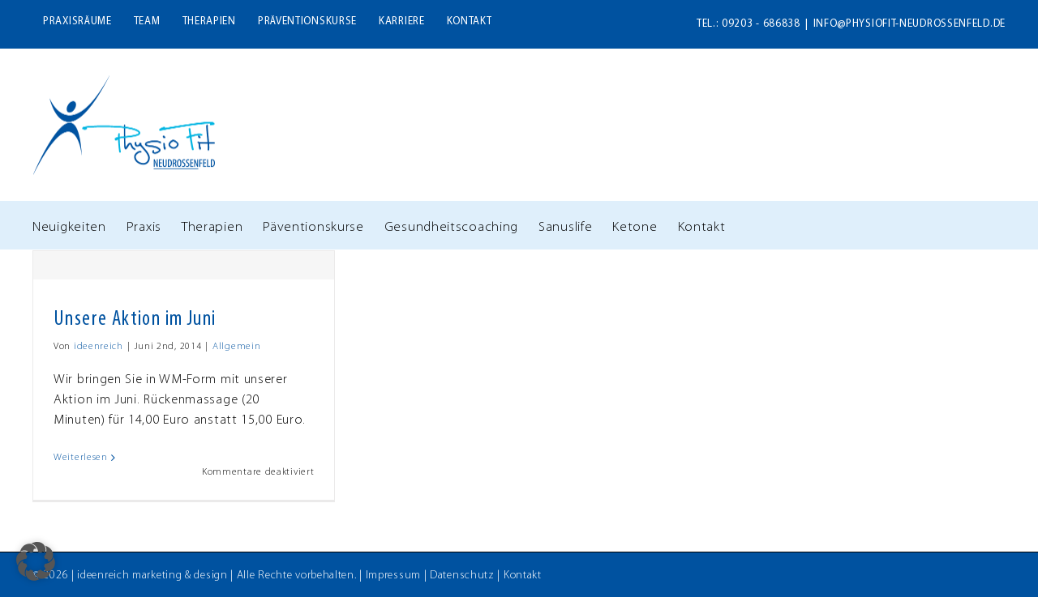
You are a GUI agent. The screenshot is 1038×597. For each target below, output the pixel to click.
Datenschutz (462, 575)
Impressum (393, 575)
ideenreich (98, 347)
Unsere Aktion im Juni (135, 319)
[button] (35, 561)
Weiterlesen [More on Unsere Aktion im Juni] (81, 458)
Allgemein (236, 347)
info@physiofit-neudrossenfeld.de (909, 24)
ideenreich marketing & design (152, 575)
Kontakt (523, 575)
